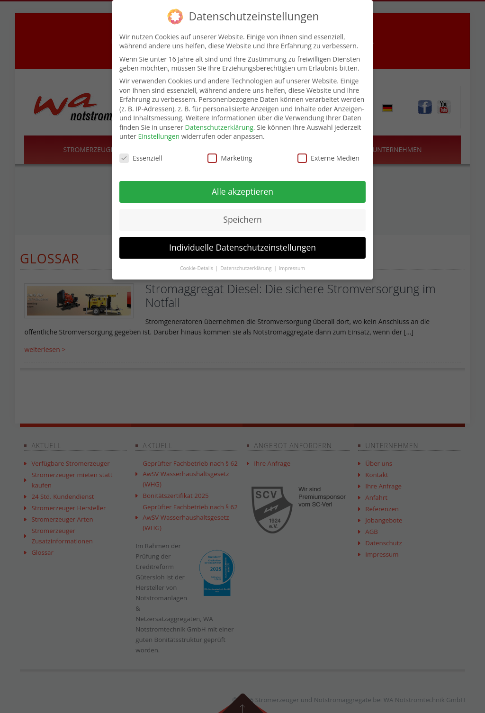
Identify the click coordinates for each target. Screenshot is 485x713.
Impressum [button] (292, 268)
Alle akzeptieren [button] (242, 191)
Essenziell (140, 157)
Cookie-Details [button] (197, 268)
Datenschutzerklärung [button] (246, 268)
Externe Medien (328, 157)
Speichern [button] (242, 219)
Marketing (229, 157)
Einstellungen (159, 136)
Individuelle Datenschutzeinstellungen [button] (242, 247)
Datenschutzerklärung (219, 127)
